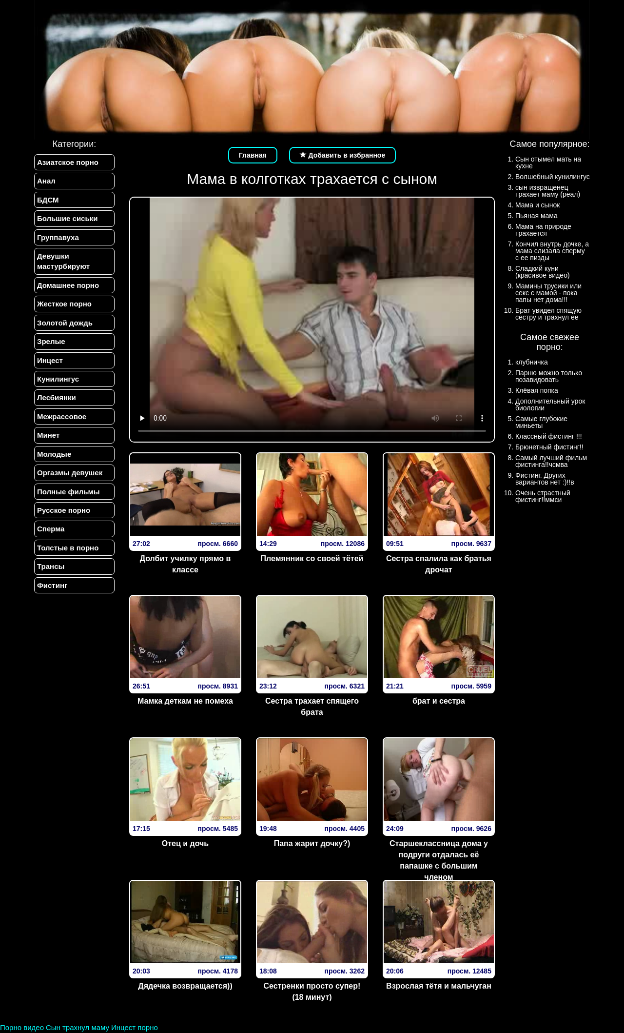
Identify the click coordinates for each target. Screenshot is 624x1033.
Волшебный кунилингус (552, 176)
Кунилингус (58, 379)
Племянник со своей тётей (312, 558)
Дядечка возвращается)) (185, 986)
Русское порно (63, 510)
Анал (46, 181)
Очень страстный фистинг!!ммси (542, 496)
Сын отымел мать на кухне (548, 162)
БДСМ (48, 200)
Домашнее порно (68, 285)
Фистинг (52, 585)
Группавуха (58, 237)
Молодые (54, 454)
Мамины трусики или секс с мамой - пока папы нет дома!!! (548, 293)
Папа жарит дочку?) (312, 843)
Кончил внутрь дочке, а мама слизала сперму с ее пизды (552, 251)
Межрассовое (61, 416)
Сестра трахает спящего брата (312, 706)
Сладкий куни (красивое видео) (542, 272)
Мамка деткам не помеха (185, 701)
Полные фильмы (68, 491)
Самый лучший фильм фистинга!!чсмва (551, 461)
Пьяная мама (536, 215)
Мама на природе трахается (543, 230)
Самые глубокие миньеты (541, 422)
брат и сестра (438, 701)
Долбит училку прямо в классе (185, 564)
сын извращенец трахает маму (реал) (547, 191)
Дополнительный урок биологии (550, 404)
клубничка (531, 362)
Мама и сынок (537, 205)
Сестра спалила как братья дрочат (438, 564)
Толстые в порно (67, 548)
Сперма (50, 529)
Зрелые (51, 341)
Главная (253, 155)
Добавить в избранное (343, 155)
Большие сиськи (67, 218)
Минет (48, 435)
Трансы (50, 566)
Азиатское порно (67, 162)
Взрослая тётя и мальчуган (438, 986)
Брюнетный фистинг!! (549, 447)
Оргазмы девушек (69, 472)
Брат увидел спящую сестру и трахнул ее (548, 314)
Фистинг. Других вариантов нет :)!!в (544, 479)
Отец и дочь (185, 843)
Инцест (50, 360)
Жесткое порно (64, 304)
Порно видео (22, 1027)
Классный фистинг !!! (548, 436)
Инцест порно (134, 1027)
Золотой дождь (65, 323)
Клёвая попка (536, 390)
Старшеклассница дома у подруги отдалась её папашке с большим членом (439, 860)
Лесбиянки (56, 397)
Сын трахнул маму (77, 1027)
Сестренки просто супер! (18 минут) (312, 991)
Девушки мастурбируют (63, 261)
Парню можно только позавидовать (548, 376)
